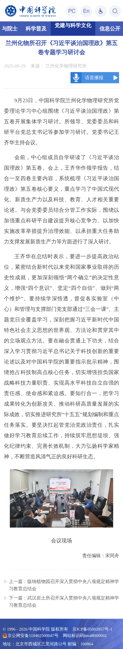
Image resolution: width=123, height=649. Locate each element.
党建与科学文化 (73, 25)
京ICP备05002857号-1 (92, 629)
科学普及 (36, 29)
